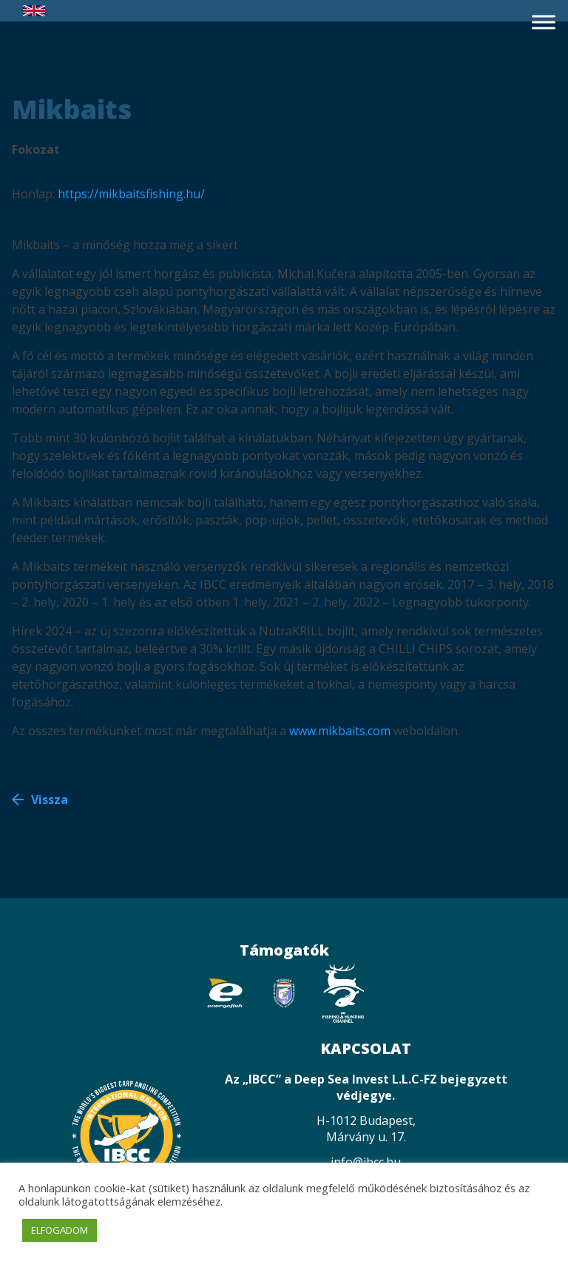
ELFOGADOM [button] (59, 1230)
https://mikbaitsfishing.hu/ (131, 194)
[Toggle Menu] (543, 22)
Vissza (49, 799)
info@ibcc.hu (366, 1162)
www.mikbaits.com (339, 731)
